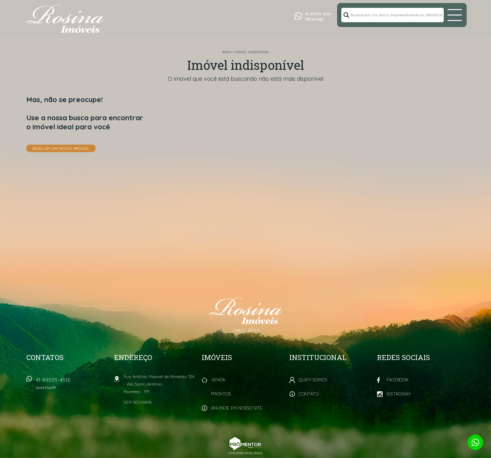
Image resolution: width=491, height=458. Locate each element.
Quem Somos (313, 380)
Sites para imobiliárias (245, 453)
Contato (309, 394)
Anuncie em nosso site (236, 408)
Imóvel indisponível (252, 52)
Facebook (397, 380)
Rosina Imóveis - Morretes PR (245, 311)
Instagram (398, 394)
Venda (218, 380)
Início (226, 52)
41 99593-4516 (72, 385)
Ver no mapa (137, 402)
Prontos (221, 394)
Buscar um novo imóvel (61, 148)
